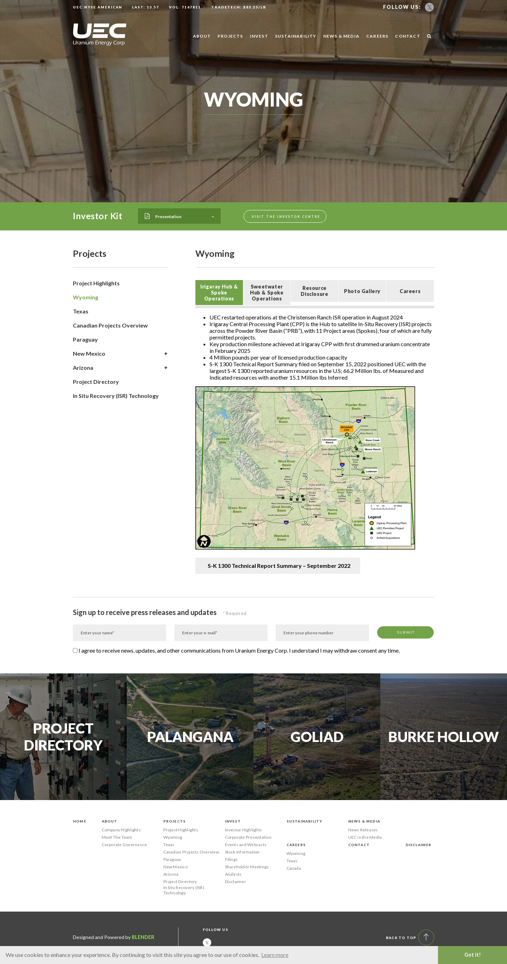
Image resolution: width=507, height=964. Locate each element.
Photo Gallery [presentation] (362, 291)
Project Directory (96, 381)
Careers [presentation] (410, 291)
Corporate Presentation (248, 837)
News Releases (363, 829)
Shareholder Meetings (247, 866)
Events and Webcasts (246, 844)
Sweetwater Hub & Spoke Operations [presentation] (267, 293)
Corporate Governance (124, 844)
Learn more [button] (274, 954)
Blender (143, 937)
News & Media (341, 36)
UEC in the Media (365, 837)
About (202, 36)
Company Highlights (121, 829)
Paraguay (85, 339)
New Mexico (120, 354)
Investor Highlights (243, 829)
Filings (231, 859)
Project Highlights (96, 283)
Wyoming (85, 297)
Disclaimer (235, 881)
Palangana (190, 736)
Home (79, 821)
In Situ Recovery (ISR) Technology (116, 395)
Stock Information (242, 852)
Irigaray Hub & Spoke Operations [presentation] (219, 293)
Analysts (233, 874)
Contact (407, 36)
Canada (294, 868)
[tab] (219, 292)
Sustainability (296, 36)
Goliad (317, 736)
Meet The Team (117, 837)
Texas (80, 311)
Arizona (120, 368)
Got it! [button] (472, 955)
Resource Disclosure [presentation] (314, 291)
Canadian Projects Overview (110, 325)
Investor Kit (97, 215)
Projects (230, 36)
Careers (377, 36)
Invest (259, 36)
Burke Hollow (443, 736)
